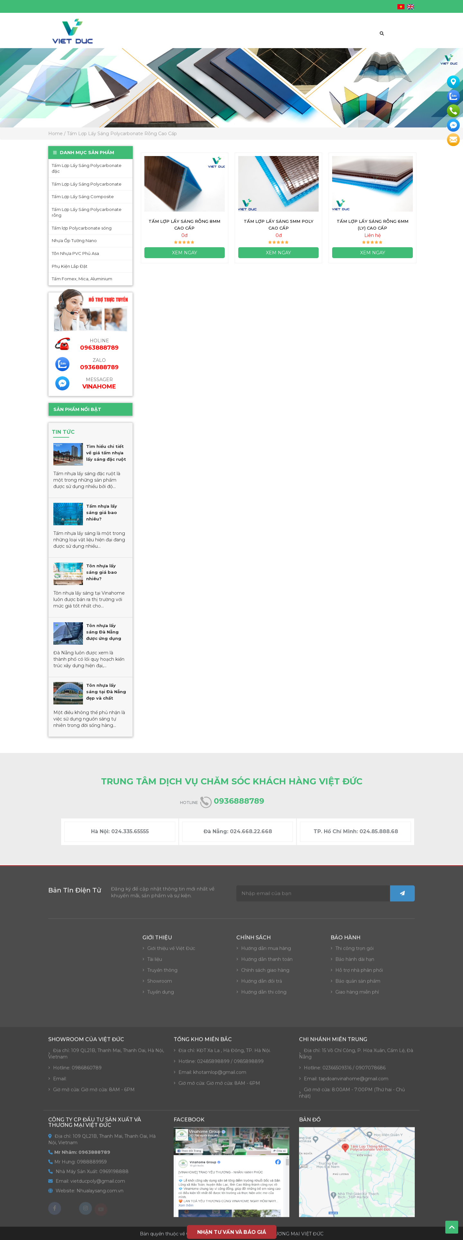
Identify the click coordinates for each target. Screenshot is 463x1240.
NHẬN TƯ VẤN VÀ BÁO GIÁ (231, 1232)
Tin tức (331, 37)
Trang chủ (129, 37)
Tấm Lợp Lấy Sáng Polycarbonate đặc (86, 168)
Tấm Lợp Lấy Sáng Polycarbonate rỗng (86, 212)
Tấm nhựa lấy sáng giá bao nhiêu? (101, 512)
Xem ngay (184, 255)
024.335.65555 (130, 831)
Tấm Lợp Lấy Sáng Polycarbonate (86, 184)
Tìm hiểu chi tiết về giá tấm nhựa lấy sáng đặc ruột (106, 453)
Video (278, 37)
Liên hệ (360, 37)
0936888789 (99, 367)
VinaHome (99, 386)
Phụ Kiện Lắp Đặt (69, 266)
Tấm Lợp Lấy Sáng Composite (82, 196)
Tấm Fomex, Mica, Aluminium (81, 278)
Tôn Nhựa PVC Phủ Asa (75, 253)
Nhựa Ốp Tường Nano (73, 240)
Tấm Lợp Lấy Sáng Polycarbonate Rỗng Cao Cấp (122, 133)
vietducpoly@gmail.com (268, 6)
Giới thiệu (166, 37)
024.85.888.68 (378, 831)
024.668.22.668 (251, 831)
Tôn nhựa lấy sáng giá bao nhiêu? (101, 572)
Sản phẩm (202, 37)
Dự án (303, 37)
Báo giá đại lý (242, 37)
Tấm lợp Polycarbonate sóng (81, 228)
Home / (57, 133)
